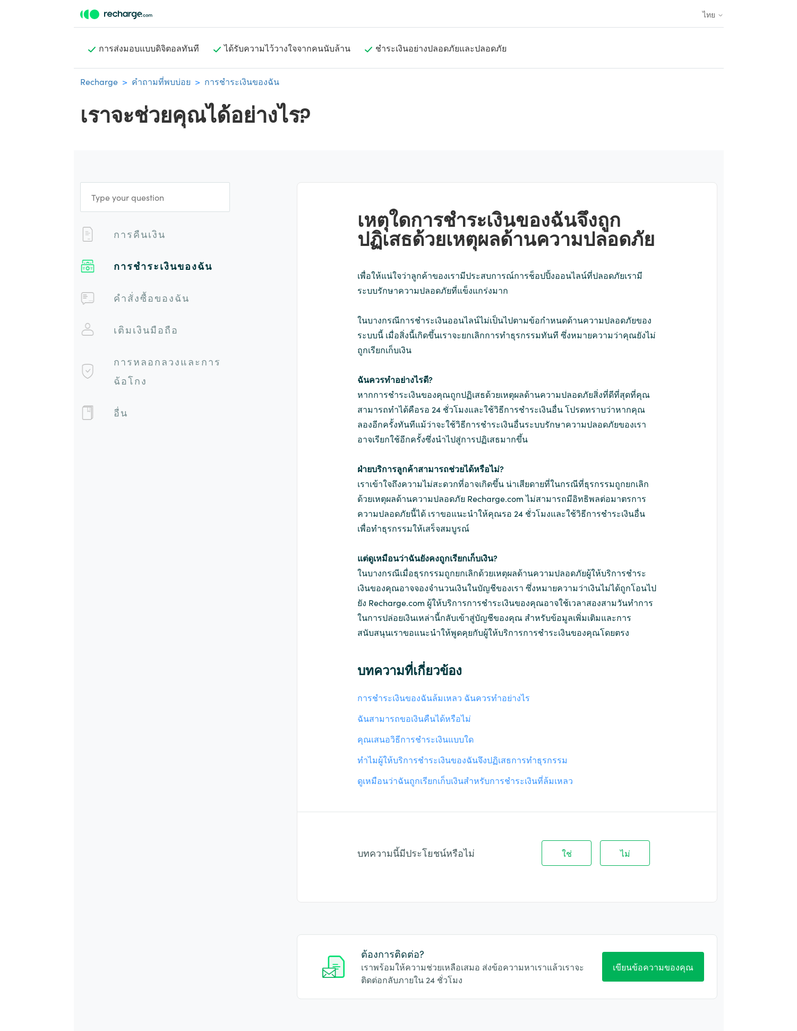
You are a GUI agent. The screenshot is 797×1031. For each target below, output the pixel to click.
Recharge (99, 81)
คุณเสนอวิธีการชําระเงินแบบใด (415, 739)
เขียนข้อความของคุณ (653, 967)
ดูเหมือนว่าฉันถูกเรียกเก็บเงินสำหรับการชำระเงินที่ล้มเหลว (465, 780)
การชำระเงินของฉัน (241, 81)
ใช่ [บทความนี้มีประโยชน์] (567, 853)
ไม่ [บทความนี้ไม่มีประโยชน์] (625, 853)
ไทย (713, 14)
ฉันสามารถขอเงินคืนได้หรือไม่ (414, 718)
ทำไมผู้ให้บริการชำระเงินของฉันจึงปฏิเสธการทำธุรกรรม (462, 759)
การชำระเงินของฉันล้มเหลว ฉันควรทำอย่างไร (443, 697)
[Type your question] (155, 197)
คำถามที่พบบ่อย (161, 81)
